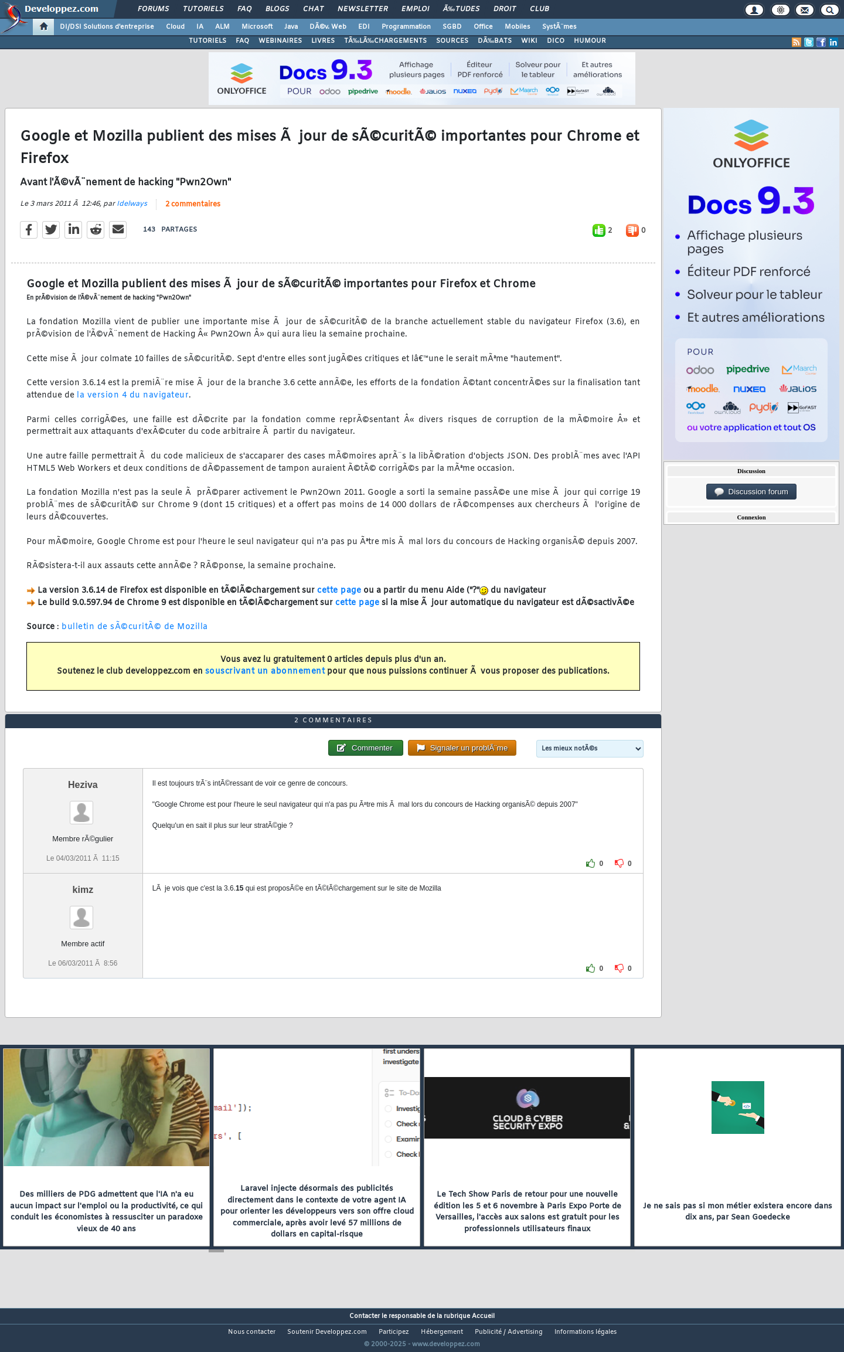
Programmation (406, 27)
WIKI (529, 41)
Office (483, 27)
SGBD (452, 27)
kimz (83, 912)
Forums (153, 9)
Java (291, 27)
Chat (313, 9)
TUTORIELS (207, 41)
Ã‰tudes (461, 9)
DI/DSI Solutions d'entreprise (107, 27)
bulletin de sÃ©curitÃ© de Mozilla (135, 634)
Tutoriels (203, 9)
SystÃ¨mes (559, 27)
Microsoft (257, 27)
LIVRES (323, 41)
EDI (364, 27)
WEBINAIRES (280, 41)
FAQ (244, 9)
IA (199, 27)
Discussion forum (751, 492)
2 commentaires (192, 211)
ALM (222, 27)
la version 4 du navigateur (133, 403)
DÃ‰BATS (495, 41)
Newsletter (362, 9)
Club (539, 9)
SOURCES (452, 41)
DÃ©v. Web (327, 27)
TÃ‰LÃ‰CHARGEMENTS (385, 41)
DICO (555, 41)
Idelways (132, 211)
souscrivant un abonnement (265, 679)
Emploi (415, 9)
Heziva (83, 806)
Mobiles (517, 27)
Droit (504, 9)
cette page (339, 597)
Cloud (175, 27)
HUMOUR (590, 41)
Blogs (277, 9)
